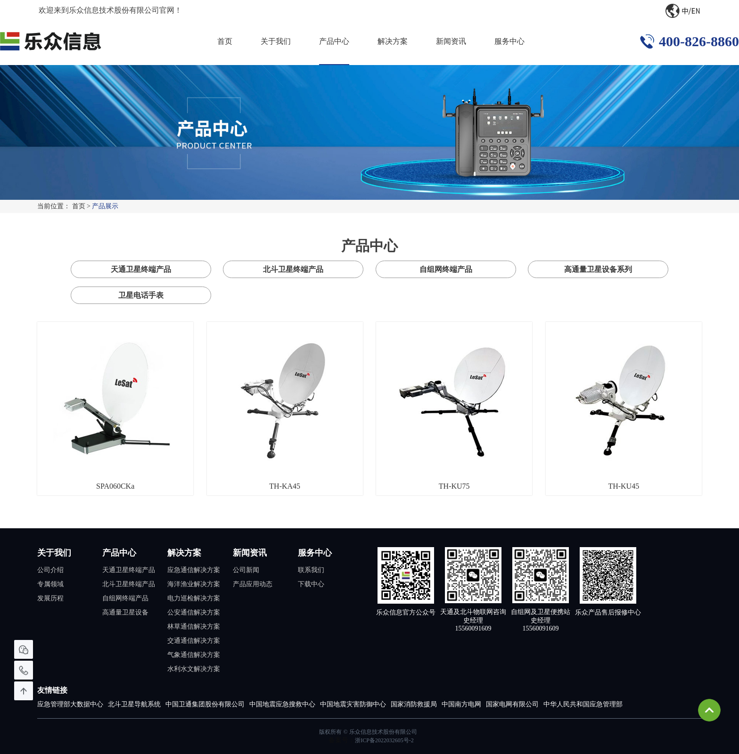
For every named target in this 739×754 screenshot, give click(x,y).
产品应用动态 (252, 584)
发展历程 (50, 598)
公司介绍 (50, 570)
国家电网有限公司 (512, 704)
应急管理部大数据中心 (70, 704)
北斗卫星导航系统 (134, 704)
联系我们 (311, 570)
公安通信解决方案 (193, 612)
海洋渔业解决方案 (193, 584)
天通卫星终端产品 (141, 269)
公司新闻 (246, 570)
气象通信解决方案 (193, 654)
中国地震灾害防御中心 (353, 704)
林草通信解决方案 (193, 626)
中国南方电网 (461, 704)
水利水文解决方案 (193, 668)
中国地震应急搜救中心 (282, 704)
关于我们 (276, 41)
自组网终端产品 (445, 269)
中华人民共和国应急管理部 (583, 704)
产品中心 (334, 41)
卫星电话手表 (141, 295)
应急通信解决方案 (193, 570)
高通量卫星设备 (125, 612)
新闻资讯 (451, 41)
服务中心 (509, 41)
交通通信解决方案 (193, 640)
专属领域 (50, 584)
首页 (224, 41)
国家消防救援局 (414, 704)
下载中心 (311, 584)
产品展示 (105, 206)
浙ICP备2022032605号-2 (384, 740)
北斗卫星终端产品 (293, 269)
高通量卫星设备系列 (598, 269)
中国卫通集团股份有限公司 (205, 704)
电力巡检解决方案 (193, 598)
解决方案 (393, 41)
